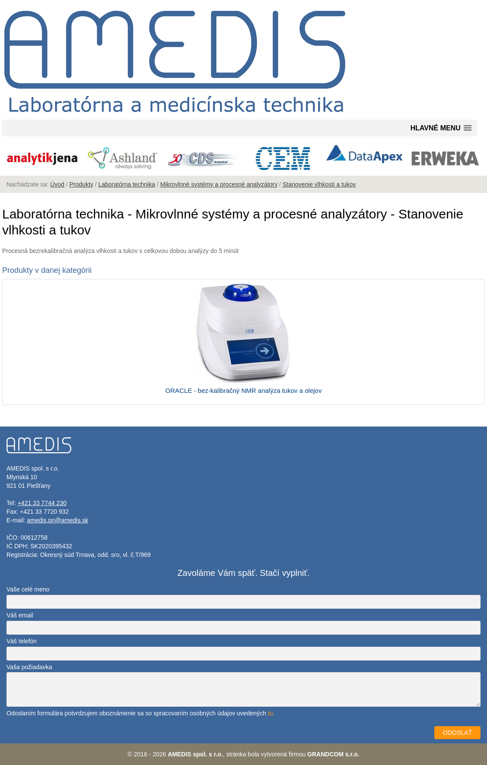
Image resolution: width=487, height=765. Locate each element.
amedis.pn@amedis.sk (57, 520)
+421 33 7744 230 (42, 502)
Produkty (81, 184)
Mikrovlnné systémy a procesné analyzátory (219, 184)
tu (270, 713)
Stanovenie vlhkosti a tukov (319, 184)
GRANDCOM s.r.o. (333, 754)
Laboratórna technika (126, 184)
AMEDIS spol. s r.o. (195, 754)
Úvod (57, 184)
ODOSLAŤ (457, 732)
